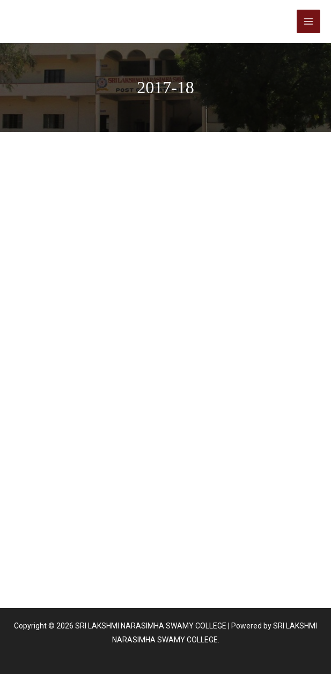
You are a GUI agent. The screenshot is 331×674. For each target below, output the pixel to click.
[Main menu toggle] (308, 21)
